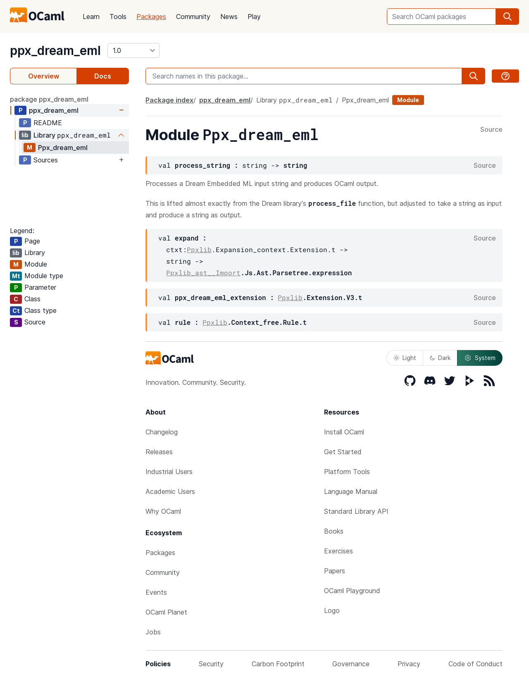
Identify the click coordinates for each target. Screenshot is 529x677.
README (47, 123)
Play (254, 16)
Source (491, 129)
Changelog (161, 432)
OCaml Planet (166, 612)
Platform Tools (347, 471)
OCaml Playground (352, 590)
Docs (102, 76)
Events (156, 592)
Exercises (338, 551)
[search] (507, 16)
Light (404, 357)
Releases (159, 452)
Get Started (343, 452)
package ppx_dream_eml (49, 99)
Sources (45, 160)
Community (193, 16)
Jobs (153, 632)
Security (211, 664)
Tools (118, 16)
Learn (91, 16)
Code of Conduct (475, 664)
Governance (350, 664)
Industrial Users (169, 471)
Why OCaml (163, 511)
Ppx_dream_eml (63, 147)
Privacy (409, 664)
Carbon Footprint (278, 664)
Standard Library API (356, 511)
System (480, 358)
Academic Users (170, 491)
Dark (440, 357)
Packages (151, 16)
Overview (43, 76)
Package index (169, 100)
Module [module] (408, 99)
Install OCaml (344, 432)
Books (333, 531)
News (229, 16)
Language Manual (350, 491)
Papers (334, 571)
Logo (332, 610)
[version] (133, 50)
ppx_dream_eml (55, 50)
